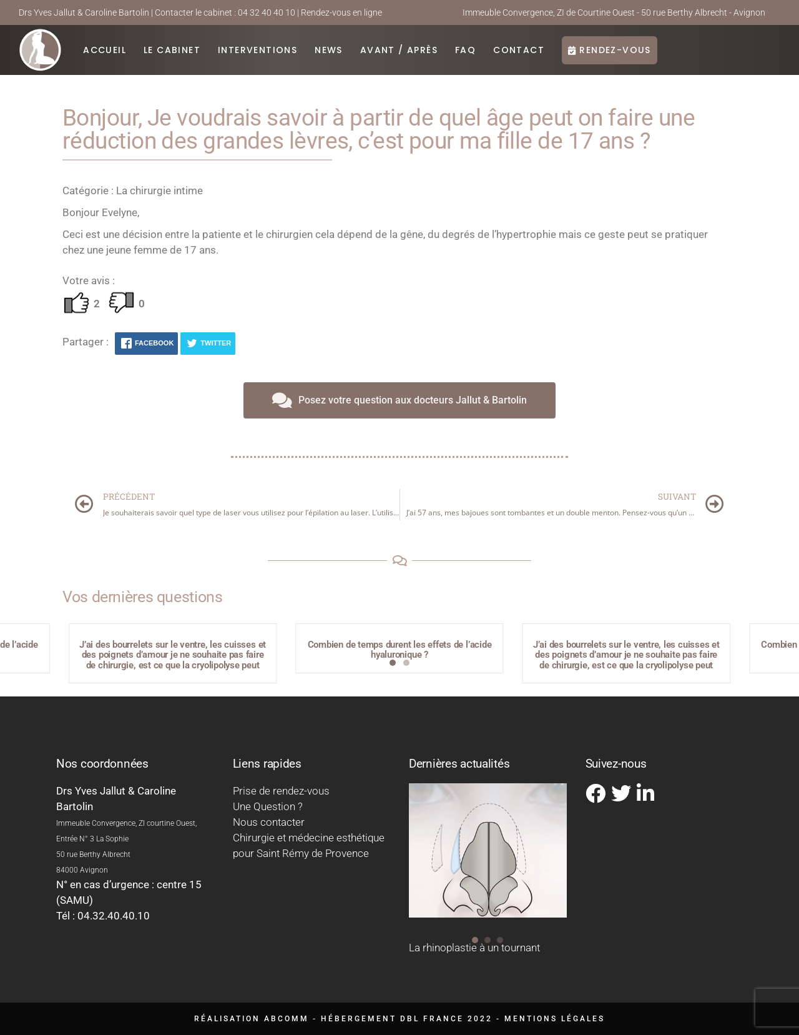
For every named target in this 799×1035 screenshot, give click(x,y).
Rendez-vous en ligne (341, 12)
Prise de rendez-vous (281, 791)
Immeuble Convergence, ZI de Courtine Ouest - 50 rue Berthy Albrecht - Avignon (614, 12)
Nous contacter (269, 822)
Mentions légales (554, 1018)
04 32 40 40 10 (266, 12)
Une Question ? (268, 806)
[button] (393, 663)
